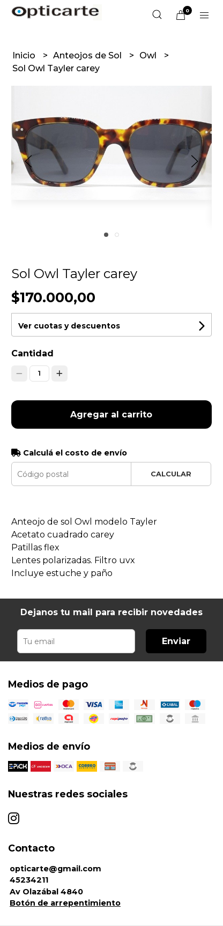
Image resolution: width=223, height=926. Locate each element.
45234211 (29, 880)
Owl (149, 55)
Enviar (176, 641)
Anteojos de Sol (88, 55)
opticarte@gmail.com (55, 868)
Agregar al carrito (111, 414)
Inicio (25, 55)
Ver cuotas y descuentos (69, 326)
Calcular (171, 474)
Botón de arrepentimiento (65, 903)
